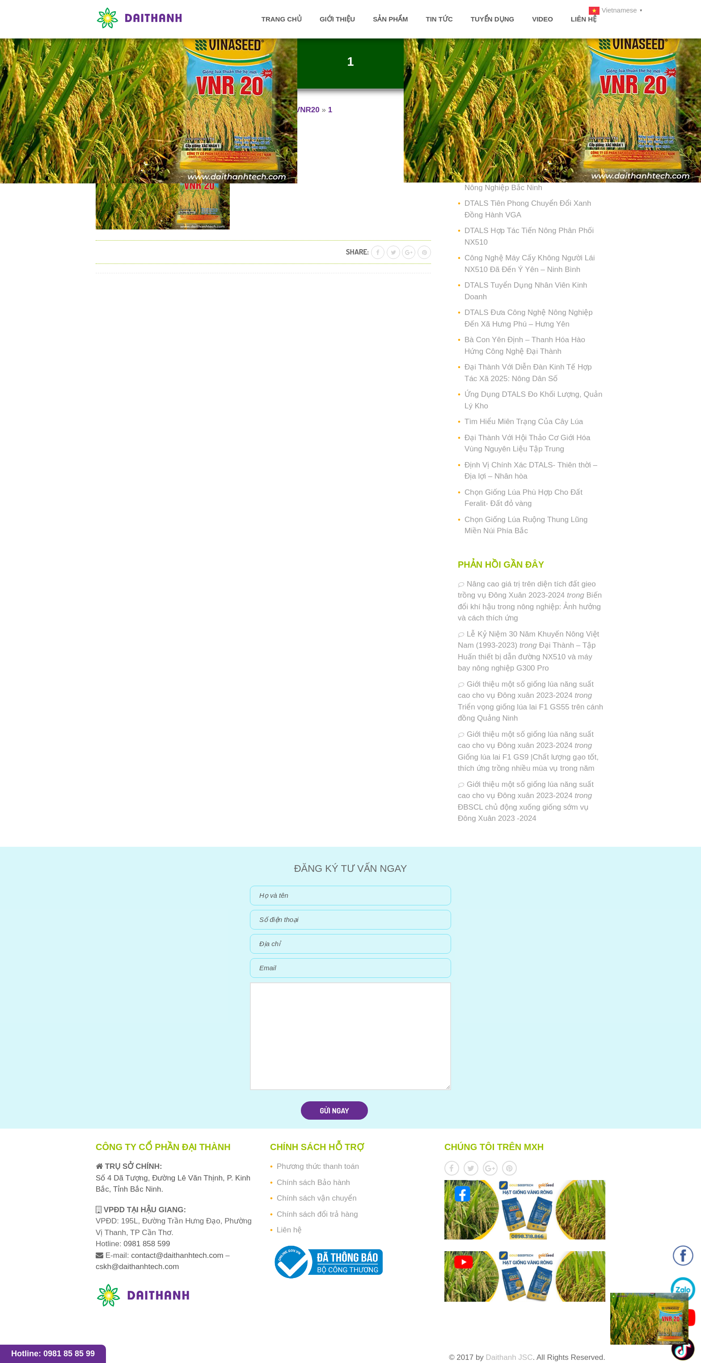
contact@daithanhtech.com (178, 1255)
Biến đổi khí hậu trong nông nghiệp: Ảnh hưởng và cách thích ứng (530, 606)
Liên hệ (583, 19)
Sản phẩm (390, 19)
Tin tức (439, 19)
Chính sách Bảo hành (313, 1182)
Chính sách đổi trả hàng (317, 1214)
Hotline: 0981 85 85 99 (53, 1353)
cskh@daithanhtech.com (137, 1266)
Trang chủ (282, 19)
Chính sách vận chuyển (317, 1198)
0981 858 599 (146, 1244)
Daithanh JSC (509, 1357)
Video (542, 19)
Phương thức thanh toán (318, 1166)
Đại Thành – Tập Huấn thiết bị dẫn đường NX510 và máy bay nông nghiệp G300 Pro (527, 656)
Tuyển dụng (492, 19)
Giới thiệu (337, 19)
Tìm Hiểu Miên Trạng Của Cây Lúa (524, 421)
